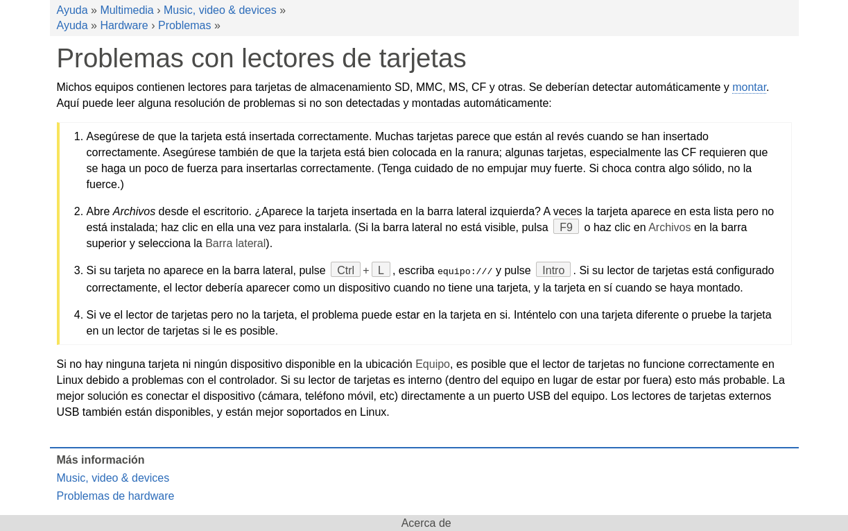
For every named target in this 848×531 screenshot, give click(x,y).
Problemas (184, 25)
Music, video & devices (220, 10)
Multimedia (126, 10)
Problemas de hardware (116, 495)
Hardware (124, 25)
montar (749, 87)
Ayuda (72, 10)
